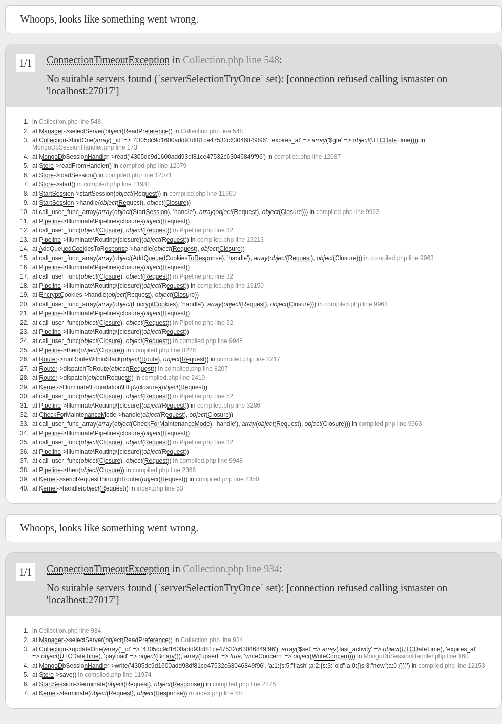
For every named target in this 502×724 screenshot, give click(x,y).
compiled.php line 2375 (244, 684)
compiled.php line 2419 (173, 377)
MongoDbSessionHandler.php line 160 (416, 656)
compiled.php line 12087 (307, 156)
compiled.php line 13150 (230, 285)
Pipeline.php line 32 (207, 230)
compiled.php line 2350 (227, 479)
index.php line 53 (160, 488)
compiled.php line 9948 (211, 341)
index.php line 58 (219, 693)
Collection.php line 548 (231, 60)
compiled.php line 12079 (153, 165)
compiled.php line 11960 (202, 193)
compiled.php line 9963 (347, 212)
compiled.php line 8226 (164, 350)
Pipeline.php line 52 (207, 396)
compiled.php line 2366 (164, 470)
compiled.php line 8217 (248, 359)
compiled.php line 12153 (452, 665)
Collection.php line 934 (231, 568)
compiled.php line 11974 (118, 674)
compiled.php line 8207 (196, 368)
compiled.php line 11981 (116, 184)
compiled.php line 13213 (230, 239)
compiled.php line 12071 (138, 175)
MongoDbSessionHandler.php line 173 (84, 147)
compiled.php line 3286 (228, 405)
